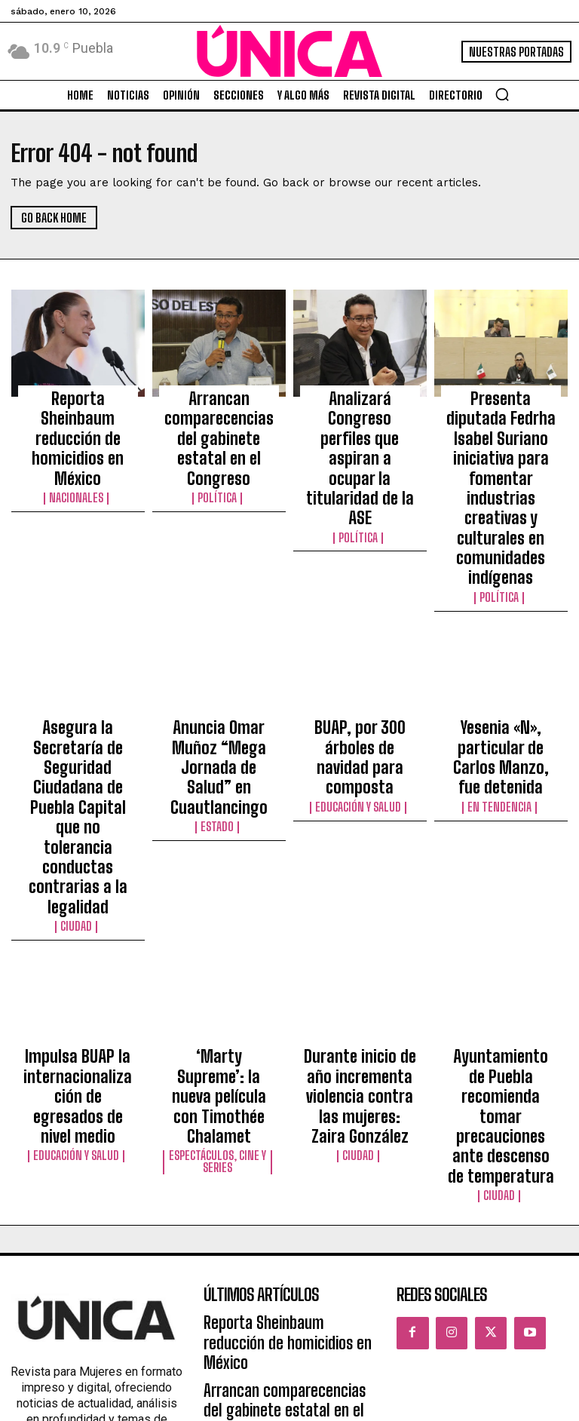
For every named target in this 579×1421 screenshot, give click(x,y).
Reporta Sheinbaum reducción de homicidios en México (78, 408)
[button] (502, 94)
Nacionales (78, 438)
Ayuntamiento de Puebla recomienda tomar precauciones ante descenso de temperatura (501, 870)
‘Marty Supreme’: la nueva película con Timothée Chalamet (218, 856)
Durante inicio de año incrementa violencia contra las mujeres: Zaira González (360, 863)
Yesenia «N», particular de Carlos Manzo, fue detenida (501, 632)
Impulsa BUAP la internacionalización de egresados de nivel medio (78, 863)
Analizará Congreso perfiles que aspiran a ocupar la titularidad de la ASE (360, 415)
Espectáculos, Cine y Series (218, 890)
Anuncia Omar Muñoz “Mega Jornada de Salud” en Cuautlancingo (219, 639)
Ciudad (78, 715)
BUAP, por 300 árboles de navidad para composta (360, 632)
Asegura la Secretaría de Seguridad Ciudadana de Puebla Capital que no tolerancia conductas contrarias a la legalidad (78, 659)
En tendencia (501, 661)
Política (218, 452)
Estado (219, 675)
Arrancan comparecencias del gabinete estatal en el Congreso (218, 415)
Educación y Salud (360, 661)
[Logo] (289, 51)
